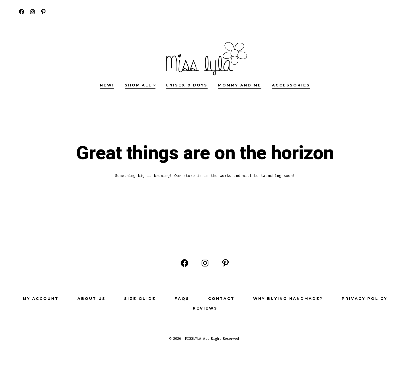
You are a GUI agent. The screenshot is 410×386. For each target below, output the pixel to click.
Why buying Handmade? (288, 298)
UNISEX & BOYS (187, 85)
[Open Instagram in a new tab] (32, 11)
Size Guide (140, 298)
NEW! (107, 85)
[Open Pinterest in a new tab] (43, 11)
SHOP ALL (140, 85)
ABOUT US (91, 298)
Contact (221, 298)
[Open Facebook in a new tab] (21, 11)
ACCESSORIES (291, 85)
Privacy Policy (364, 298)
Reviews (205, 308)
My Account (41, 298)
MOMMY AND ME (239, 85)
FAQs (182, 298)
